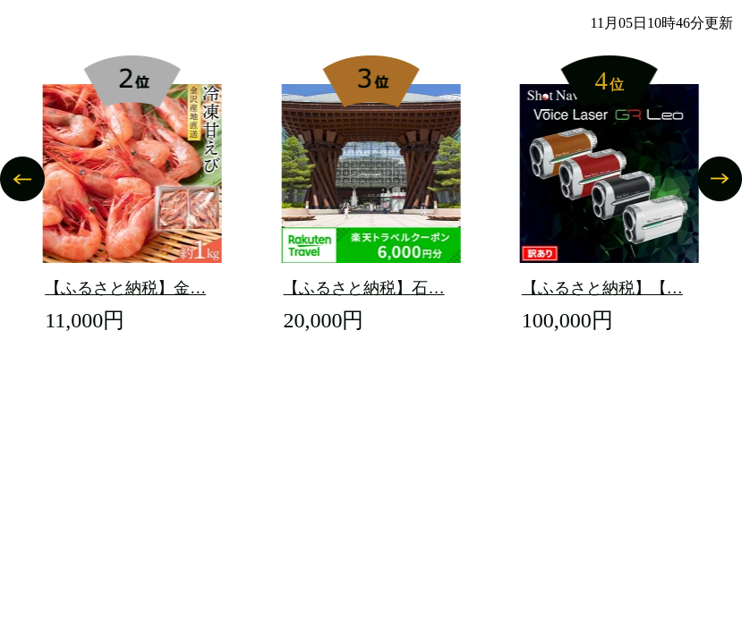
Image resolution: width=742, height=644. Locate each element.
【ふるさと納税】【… (602, 288)
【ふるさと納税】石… (363, 288)
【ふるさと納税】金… (125, 288)
